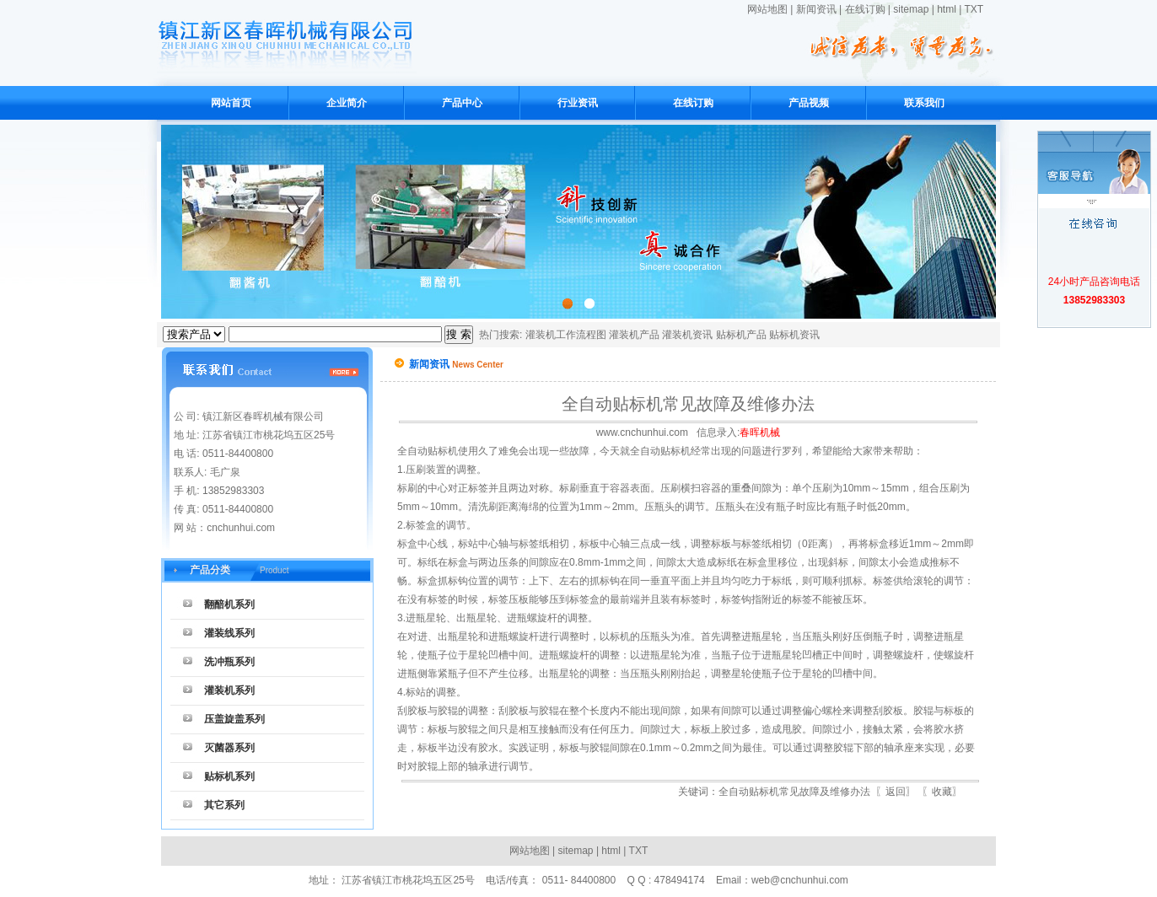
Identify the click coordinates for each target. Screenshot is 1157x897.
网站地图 (767, 9)
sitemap (910, 9)
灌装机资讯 (687, 335)
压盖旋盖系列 (234, 719)
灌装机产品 (634, 335)
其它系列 (224, 805)
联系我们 (924, 103)
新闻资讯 (816, 9)
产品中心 (462, 103)
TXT (973, 9)
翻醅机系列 (229, 604)
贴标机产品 (741, 335)
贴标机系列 (229, 776)
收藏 (942, 792)
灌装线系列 (229, 633)
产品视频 (808, 103)
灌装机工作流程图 (565, 335)
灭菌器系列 (229, 748)
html (946, 9)
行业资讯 (577, 103)
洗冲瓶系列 (229, 662)
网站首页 (231, 103)
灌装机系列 (229, 690)
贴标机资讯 (794, 335)
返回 (895, 792)
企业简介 (346, 103)
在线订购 (865, 9)
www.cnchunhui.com (642, 432)
